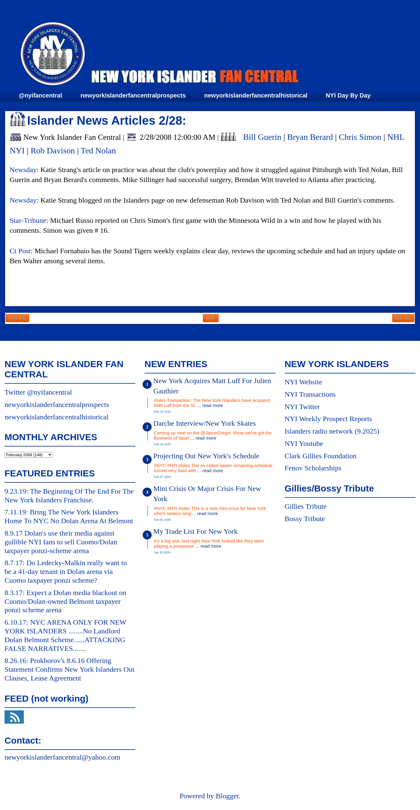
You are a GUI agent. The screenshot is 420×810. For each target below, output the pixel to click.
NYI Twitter (302, 407)
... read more (210, 405)
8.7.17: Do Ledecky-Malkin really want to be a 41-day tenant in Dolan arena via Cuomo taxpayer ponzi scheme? (66, 571)
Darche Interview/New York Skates (204, 423)
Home (210, 318)
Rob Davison (52, 150)
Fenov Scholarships (313, 468)
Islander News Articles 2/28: (106, 120)
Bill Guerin (262, 137)
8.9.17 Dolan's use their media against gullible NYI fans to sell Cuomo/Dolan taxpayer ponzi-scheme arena (61, 542)
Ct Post (20, 251)
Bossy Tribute (305, 519)
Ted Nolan (98, 150)
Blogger (227, 796)
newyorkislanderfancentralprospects (133, 95)
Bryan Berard (310, 137)
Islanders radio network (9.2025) (332, 431)
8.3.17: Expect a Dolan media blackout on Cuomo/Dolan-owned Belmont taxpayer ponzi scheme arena (65, 601)
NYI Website (303, 382)
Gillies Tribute (306, 506)
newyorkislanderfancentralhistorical (255, 95)
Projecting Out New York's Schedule (206, 456)
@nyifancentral (40, 95)
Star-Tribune (28, 220)
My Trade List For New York (195, 531)
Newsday (23, 170)
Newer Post (17, 318)
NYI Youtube (304, 443)
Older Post (403, 318)
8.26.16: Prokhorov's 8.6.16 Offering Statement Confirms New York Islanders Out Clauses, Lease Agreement (69, 669)
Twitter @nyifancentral (38, 392)
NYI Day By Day (348, 95)
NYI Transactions (310, 394)
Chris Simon (360, 137)
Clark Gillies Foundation (321, 456)
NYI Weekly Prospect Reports (328, 419)
